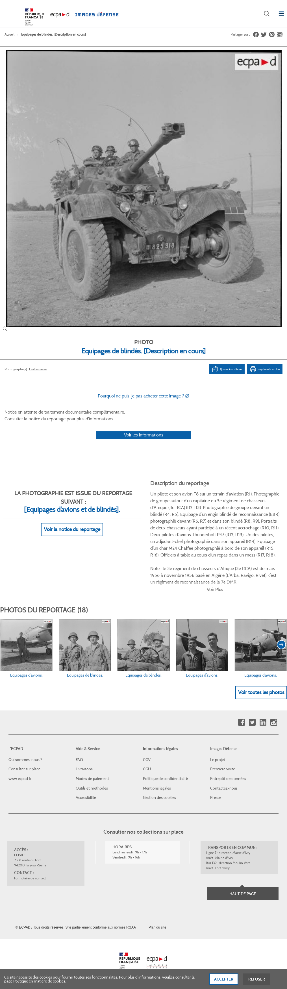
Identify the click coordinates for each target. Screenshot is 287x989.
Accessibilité (86, 797)
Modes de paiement (92, 778)
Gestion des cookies (159, 797)
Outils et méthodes (92, 788)
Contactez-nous (224, 788)
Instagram (273, 722)
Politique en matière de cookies (39, 982)
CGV (147, 759)
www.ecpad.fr (20, 778)
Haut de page (242, 893)
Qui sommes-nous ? (25, 759)
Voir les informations (143, 435)
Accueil (9, 34)
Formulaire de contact (30, 878)
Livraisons (84, 768)
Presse (215, 797)
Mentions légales (157, 788)
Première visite (222, 768)
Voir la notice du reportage (72, 529)
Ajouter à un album (227, 369)
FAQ (79, 759)
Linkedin (262, 722)
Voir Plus (215, 589)
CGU (147, 768)
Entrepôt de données (228, 778)
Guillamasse (38, 369)
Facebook (241, 722)
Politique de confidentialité (165, 778)
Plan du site (157, 927)
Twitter (252, 722)
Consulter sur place (24, 768)
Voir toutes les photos (261, 692)
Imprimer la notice (265, 369)
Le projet (217, 759)
